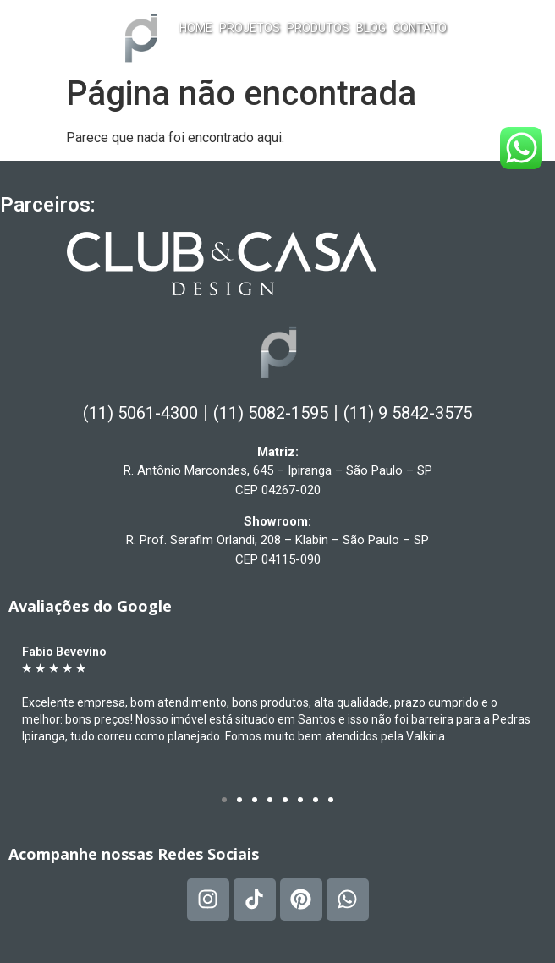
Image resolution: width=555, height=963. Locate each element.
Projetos (249, 28)
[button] (224, 799)
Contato (420, 28)
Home (195, 28)
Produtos (318, 28)
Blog (371, 28)
